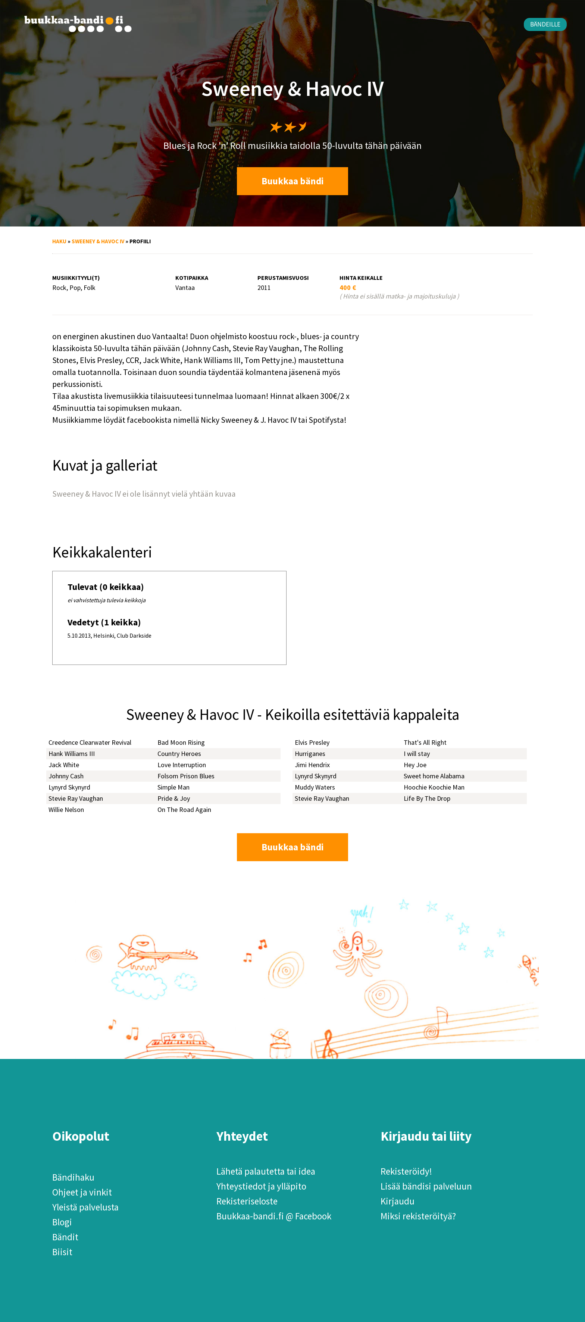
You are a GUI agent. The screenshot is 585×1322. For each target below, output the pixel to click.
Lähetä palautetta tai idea (265, 1171)
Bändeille (545, 24)
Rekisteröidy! (406, 1171)
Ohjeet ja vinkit (82, 1192)
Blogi (62, 1222)
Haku (59, 241)
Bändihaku (73, 1177)
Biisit (62, 1252)
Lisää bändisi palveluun (426, 1186)
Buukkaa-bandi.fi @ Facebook (273, 1216)
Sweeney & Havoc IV (98, 241)
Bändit (65, 1237)
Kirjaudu (397, 1201)
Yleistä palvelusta (85, 1207)
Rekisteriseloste (247, 1201)
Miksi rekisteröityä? (418, 1216)
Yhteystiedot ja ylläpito (261, 1186)
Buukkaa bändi (293, 181)
